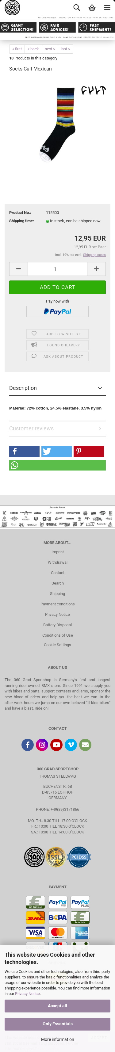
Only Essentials (58, 1023)
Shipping (57, 593)
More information (57, 1039)
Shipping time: (21, 221)
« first (17, 49)
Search (58, 583)
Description (23, 388)
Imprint (58, 552)
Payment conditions (57, 604)
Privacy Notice (27, 993)
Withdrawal (57, 562)
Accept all (57, 1005)
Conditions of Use (57, 635)
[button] (24, 451)
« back (33, 49)
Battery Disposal (57, 625)
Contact (57, 572)
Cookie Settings (57, 644)
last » (65, 49)
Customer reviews (31, 428)
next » (50, 49)
